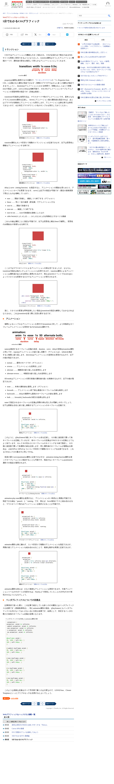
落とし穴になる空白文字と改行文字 (93, 57)
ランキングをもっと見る (103, 101)
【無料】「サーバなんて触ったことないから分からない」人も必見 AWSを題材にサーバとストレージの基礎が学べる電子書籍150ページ (94, 117)
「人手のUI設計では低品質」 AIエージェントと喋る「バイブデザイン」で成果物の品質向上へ (96, 46)
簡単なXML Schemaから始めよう (92, 80)
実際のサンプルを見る (43, 138)
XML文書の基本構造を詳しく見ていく (94, 52)
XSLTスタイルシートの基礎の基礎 (93, 85)
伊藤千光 (60, 28)
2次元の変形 (14, 698)
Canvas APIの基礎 (18, 728)
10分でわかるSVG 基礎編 (20, 736)
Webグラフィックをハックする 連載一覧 (19, 714)
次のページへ (50, 44)
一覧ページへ (107, 157)
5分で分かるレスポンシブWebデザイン (94, 76)
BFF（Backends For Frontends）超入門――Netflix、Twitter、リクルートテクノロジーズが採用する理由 (96, 91)
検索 (109, 15)
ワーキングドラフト (43, 80)
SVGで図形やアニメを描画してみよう (25, 732)
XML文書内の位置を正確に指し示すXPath (95, 97)
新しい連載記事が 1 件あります (16, 721)
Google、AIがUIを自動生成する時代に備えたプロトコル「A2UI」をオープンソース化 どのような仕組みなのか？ (96, 70)
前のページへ (26, 44)
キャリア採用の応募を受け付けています (92, 28)
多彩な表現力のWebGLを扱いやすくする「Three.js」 (30, 725)
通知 (26, 34)
